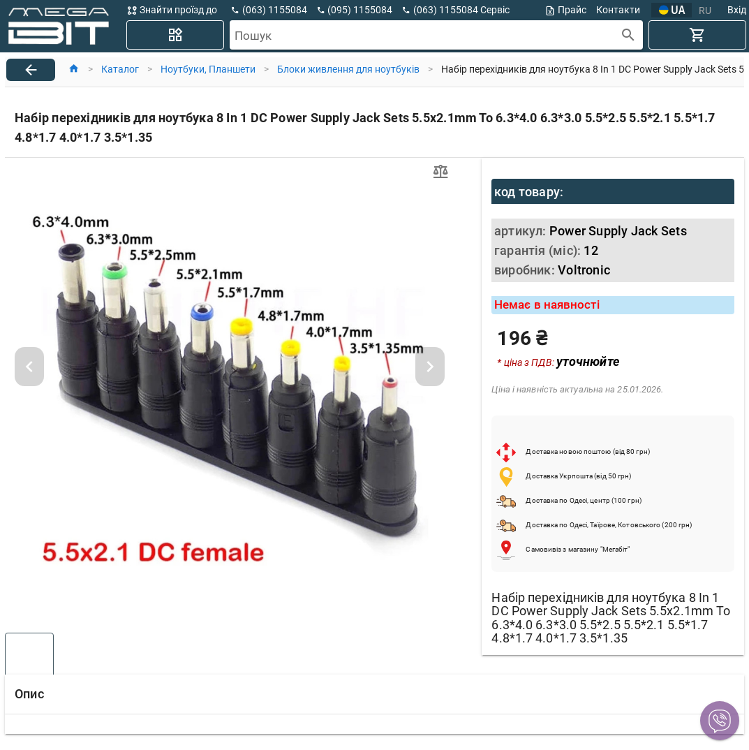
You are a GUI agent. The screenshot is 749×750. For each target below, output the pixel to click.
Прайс (565, 10)
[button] (719, 720)
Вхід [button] (736, 9)
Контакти (618, 9)
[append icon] (628, 35)
